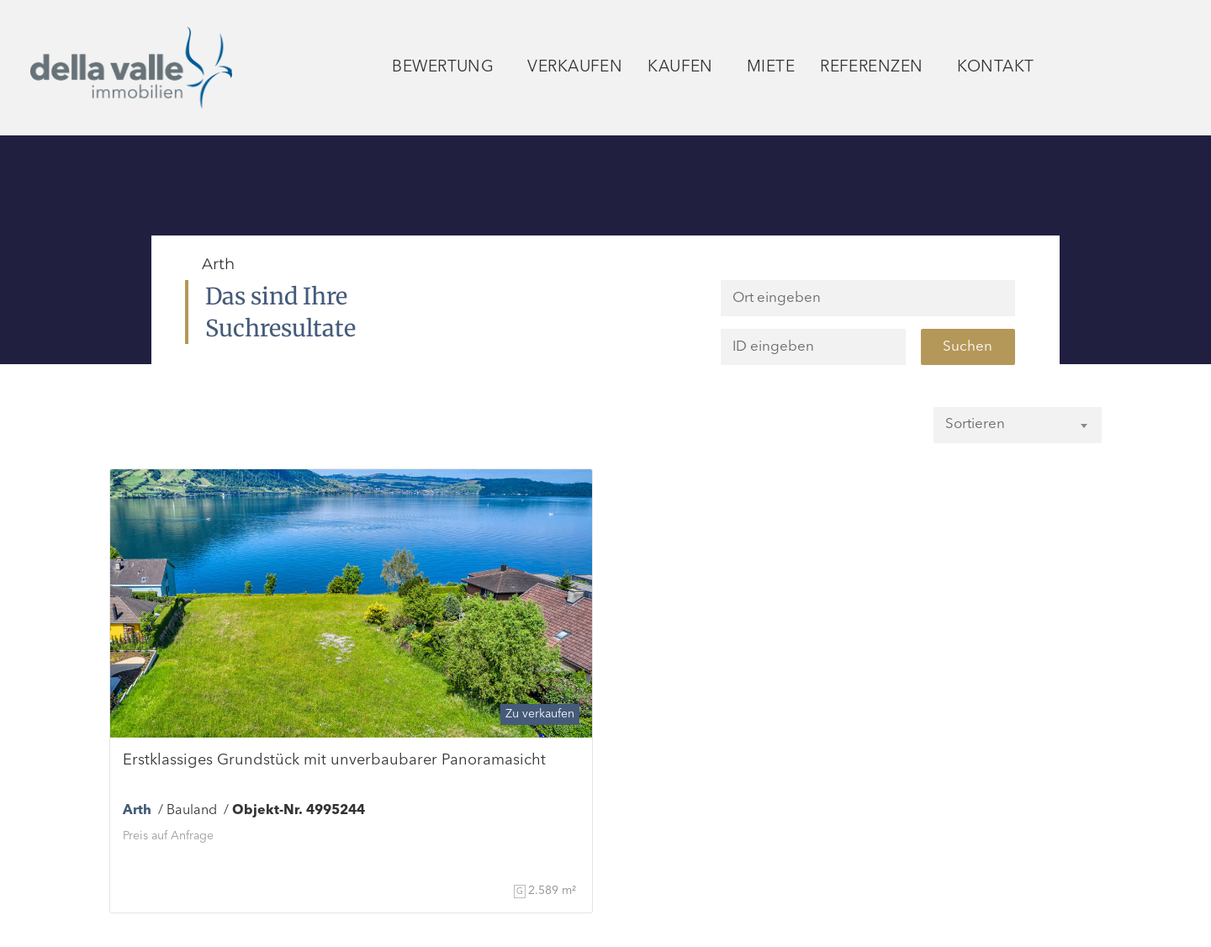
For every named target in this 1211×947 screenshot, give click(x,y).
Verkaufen (574, 68)
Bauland (192, 810)
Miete (771, 68)
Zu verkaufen (539, 714)
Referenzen (875, 68)
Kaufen (685, 68)
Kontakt (1000, 68)
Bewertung (447, 68)
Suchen (967, 347)
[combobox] (1017, 424)
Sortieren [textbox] (975, 424)
